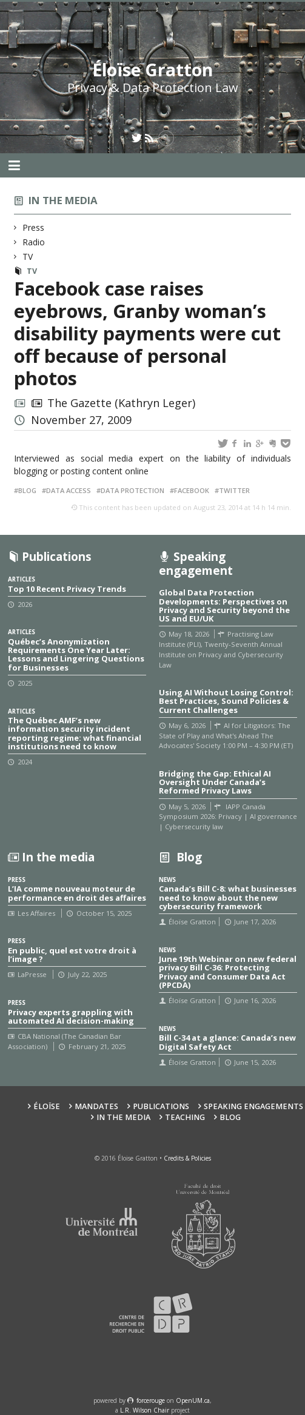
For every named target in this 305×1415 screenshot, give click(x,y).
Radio (34, 242)
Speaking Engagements (253, 1106)
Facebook (191, 490)
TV (28, 256)
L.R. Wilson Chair (144, 1410)
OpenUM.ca (193, 1400)
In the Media (123, 1117)
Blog (27, 490)
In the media (63, 200)
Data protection (132, 490)
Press (33, 227)
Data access (68, 490)
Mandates (96, 1106)
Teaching (185, 1117)
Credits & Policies (187, 1158)
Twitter (234, 490)
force (150, 1400)
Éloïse (46, 1106)
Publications (161, 1106)
